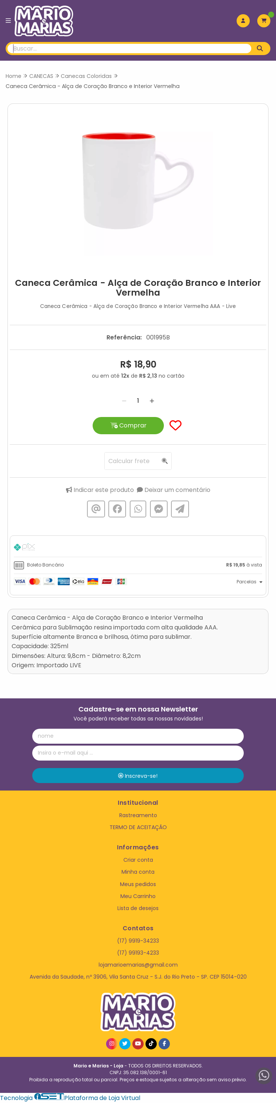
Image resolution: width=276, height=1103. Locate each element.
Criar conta (138, 860)
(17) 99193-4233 (138, 953)
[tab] (138, 548)
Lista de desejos (138, 908)
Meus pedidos (138, 884)
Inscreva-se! (138, 776)
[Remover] (124, 401)
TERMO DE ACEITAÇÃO (138, 827)
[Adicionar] (151, 401)
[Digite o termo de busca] (129, 48)
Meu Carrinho (138, 896)
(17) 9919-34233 (138, 941)
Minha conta (138, 872)
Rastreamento (138, 815)
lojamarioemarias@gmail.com (138, 964)
